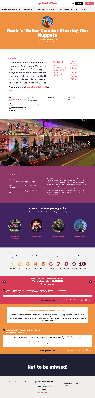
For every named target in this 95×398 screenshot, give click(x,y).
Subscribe (89, 3)
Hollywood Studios (52, 39)
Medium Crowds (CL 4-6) (38, 337)
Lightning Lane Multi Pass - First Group (17, 107)
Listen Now (44, 392)
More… (10, 90)
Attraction (42, 39)
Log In (79, 3)
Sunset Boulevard (13, 99)
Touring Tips (50, 9)
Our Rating (83, 9)
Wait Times (74, 9)
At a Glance (41, 9)
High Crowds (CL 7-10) (54, 337)
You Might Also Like (63, 9)
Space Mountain (33, 87)
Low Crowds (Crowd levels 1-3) (19, 337)
